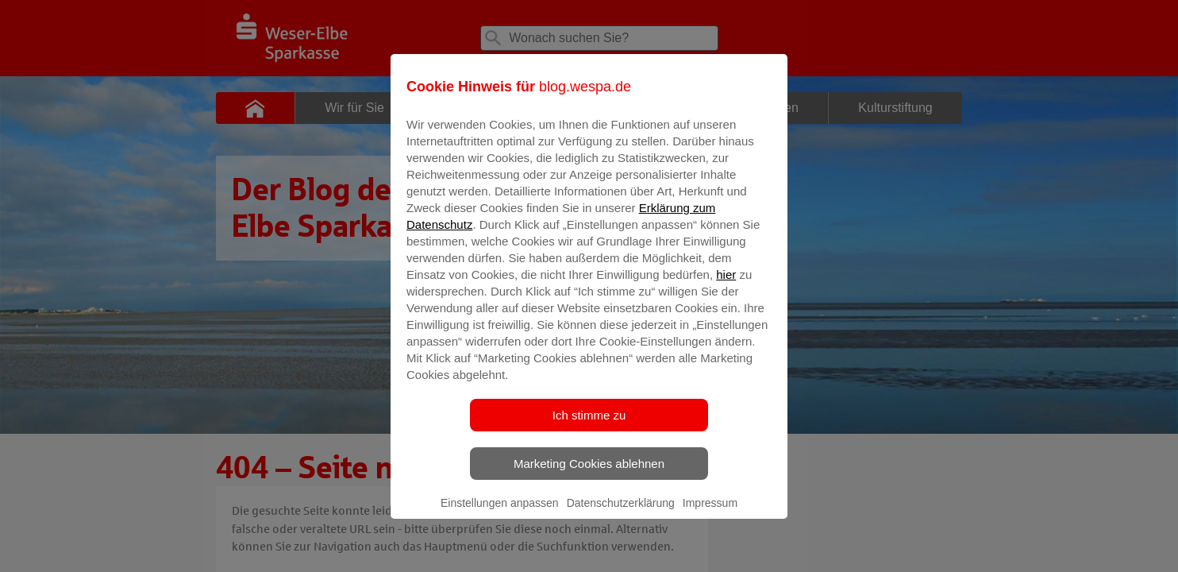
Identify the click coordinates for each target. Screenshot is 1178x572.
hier (726, 285)
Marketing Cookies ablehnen (589, 474)
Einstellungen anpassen (500, 514)
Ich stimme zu (589, 426)
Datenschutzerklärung (621, 514)
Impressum (710, 514)
